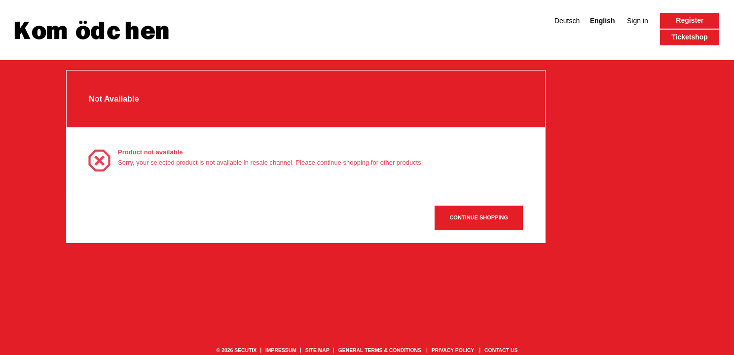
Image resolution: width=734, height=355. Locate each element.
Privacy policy (453, 350)
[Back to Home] (92, 30)
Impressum (280, 350)
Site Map (317, 350)
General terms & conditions (379, 350)
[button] (689, 37)
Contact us (500, 350)
